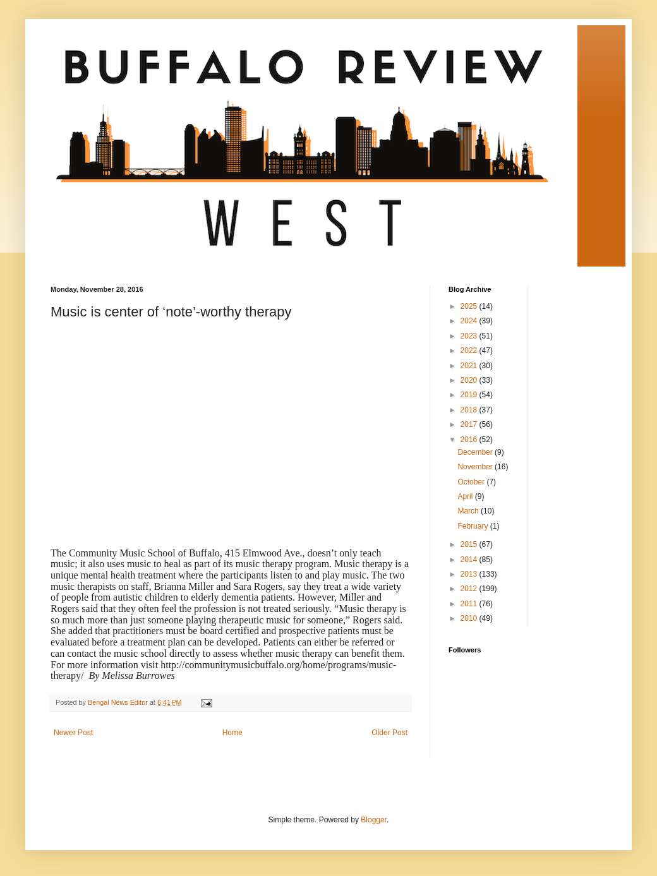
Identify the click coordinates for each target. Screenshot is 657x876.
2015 (470, 544)
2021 (470, 365)
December (476, 452)
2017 (470, 424)
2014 (470, 559)
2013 (470, 574)
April (465, 496)
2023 (470, 336)
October (471, 481)
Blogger (374, 819)
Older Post (389, 732)
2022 (470, 350)
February (473, 526)
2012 (470, 588)
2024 (470, 320)
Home (232, 732)
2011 (470, 603)
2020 (470, 380)
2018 (470, 409)
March (469, 511)
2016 (470, 439)
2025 (470, 306)
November (476, 466)
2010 (470, 618)
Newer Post (73, 732)
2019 (470, 394)
